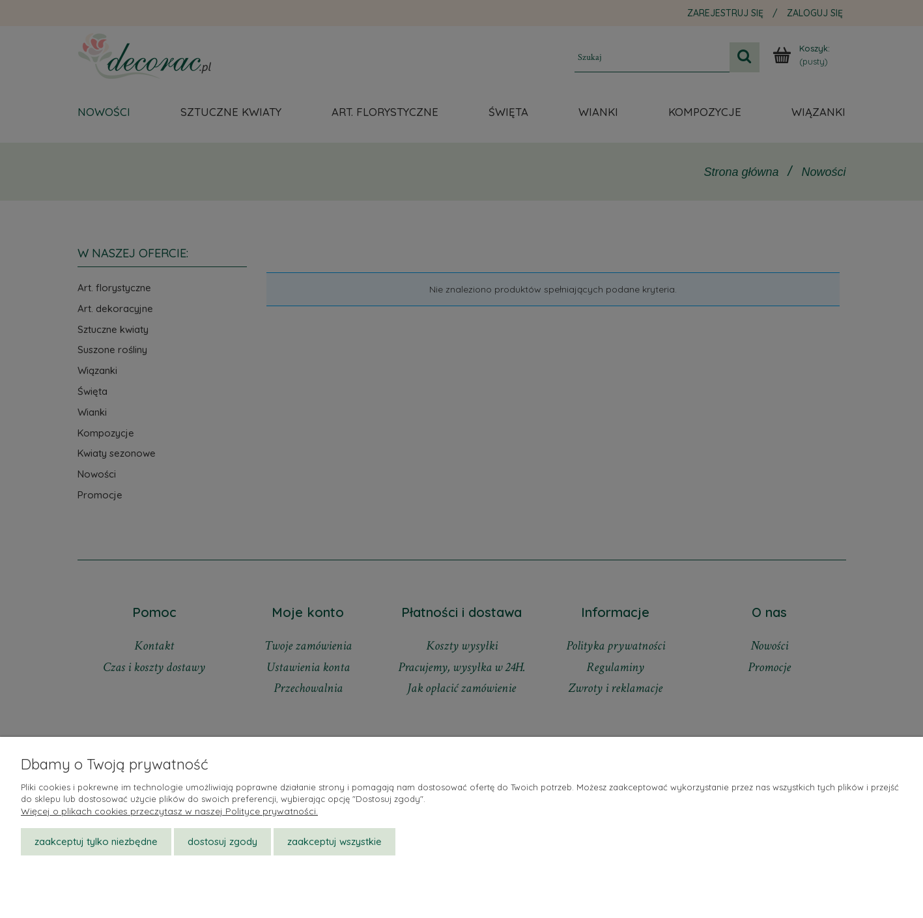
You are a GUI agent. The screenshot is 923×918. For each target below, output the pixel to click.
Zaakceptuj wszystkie (334, 841)
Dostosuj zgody (222, 841)
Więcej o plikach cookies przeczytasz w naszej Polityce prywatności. (169, 811)
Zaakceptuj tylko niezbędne (96, 841)
